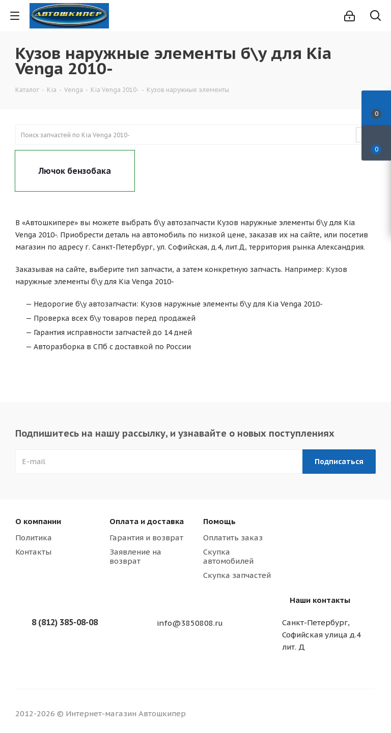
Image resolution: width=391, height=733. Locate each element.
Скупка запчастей (237, 575)
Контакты (33, 552)
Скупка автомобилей (228, 556)
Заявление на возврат (135, 556)
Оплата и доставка (146, 521)
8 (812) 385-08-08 (65, 622)
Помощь (219, 521)
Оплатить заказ (233, 537)
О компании (38, 521)
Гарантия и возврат (146, 537)
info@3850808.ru (190, 623)
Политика (33, 537)
